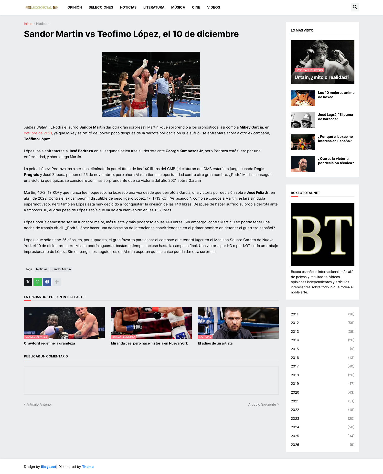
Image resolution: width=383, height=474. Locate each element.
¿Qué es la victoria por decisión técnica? (336, 160)
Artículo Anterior (39, 404)
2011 (322, 314)
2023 (322, 418)
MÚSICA (178, 7)
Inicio (28, 24)
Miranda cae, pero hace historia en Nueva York (149, 343)
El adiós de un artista (215, 343)
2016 (322, 357)
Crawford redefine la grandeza (49, 343)
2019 (322, 383)
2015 (322, 348)
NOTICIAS (128, 7)
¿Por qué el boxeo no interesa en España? (335, 138)
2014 (322, 340)
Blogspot (48, 466)
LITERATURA (153, 7)
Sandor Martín (61, 269)
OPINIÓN (74, 7)
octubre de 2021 (38, 133)
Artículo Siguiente (262, 404)
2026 (322, 444)
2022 (322, 409)
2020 (322, 392)
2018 (322, 375)
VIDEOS (213, 7)
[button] (355, 7)
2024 (322, 427)
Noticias (42, 24)
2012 (322, 322)
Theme (88, 466)
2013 (322, 331)
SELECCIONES (101, 7)
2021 (322, 401)
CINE (196, 7)
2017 (322, 366)
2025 (322, 435)
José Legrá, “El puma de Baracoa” (335, 116)
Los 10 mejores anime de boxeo (336, 94)
